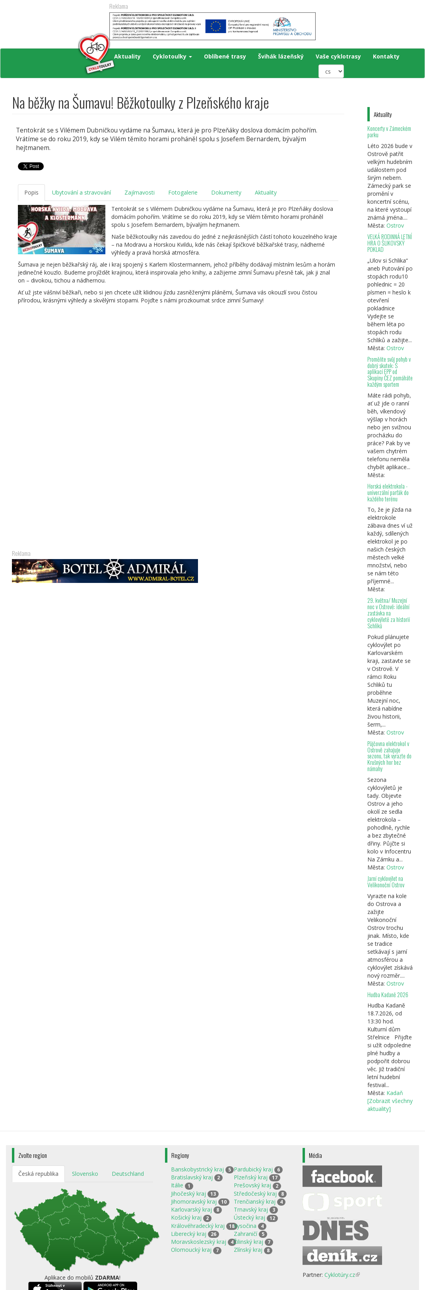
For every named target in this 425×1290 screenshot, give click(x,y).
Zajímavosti (139, 192)
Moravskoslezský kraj (198, 1241)
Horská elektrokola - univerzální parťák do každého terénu (388, 492)
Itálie (177, 1185)
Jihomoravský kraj (194, 1201)
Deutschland (128, 1173)
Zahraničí (245, 1233)
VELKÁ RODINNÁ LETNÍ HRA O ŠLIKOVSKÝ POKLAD (389, 242)
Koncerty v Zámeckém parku (389, 131)
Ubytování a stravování (81, 192)
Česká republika (38, 1173)
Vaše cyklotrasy (338, 56)
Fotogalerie (183, 192)
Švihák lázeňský (281, 56)
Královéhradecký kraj (198, 1226)
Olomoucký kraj (191, 1249)
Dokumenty (226, 192)
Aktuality (127, 56)
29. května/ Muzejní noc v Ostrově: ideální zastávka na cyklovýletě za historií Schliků (388, 612)
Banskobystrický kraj (197, 1169)
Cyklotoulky (172, 56)
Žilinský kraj (248, 1241)
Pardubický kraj (253, 1169)
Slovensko (85, 1173)
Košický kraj (186, 1217)
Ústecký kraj (249, 1217)
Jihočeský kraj (188, 1193)
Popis (31, 192)
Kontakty (386, 56)
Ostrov (395, 225)
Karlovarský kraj (191, 1209)
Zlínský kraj (248, 1249)
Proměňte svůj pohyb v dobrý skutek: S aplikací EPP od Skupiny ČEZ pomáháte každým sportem (390, 371)
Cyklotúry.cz (342, 1274)
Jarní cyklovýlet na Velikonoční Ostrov (385, 881)
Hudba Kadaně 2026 (387, 994)
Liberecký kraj (188, 1233)
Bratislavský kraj (192, 1177)
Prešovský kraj (252, 1185)
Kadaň (394, 1093)
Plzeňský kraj (251, 1177)
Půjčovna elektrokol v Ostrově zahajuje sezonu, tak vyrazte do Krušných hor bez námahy (389, 756)
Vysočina (245, 1226)
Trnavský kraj (251, 1209)
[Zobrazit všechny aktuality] (390, 1105)
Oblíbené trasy (225, 56)
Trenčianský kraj (255, 1201)
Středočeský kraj (255, 1193)
